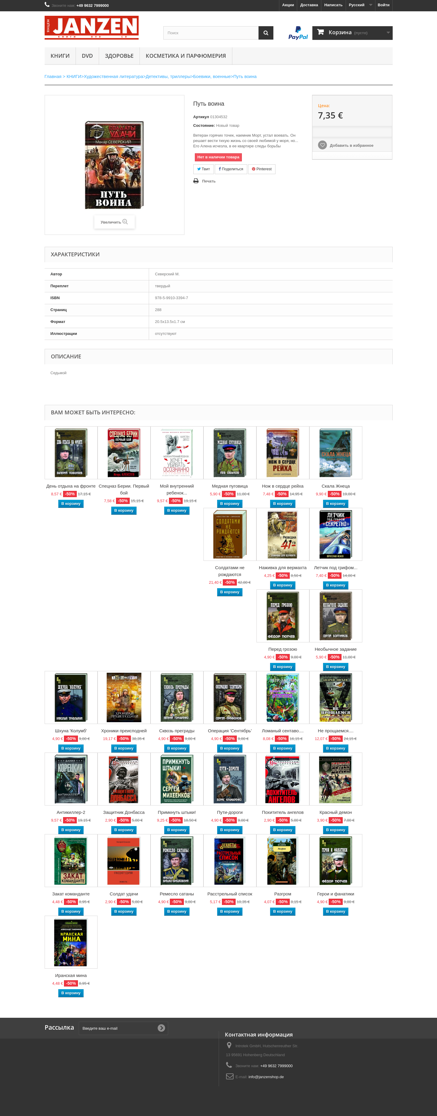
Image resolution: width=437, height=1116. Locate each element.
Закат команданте (71, 893)
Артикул (201, 117)
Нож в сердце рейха (283, 485)
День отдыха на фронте (71, 485)
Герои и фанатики (335, 893)
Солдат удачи (124, 893)
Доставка (309, 5)
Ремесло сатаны (177, 893)
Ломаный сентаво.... (282, 730)
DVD (87, 55)
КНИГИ (60, 55)
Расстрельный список (229, 893)
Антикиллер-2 (71, 812)
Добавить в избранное (351, 145)
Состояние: (204, 125)
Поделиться (231, 169)
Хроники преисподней (124, 730)
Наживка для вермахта (282, 567)
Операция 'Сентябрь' (230, 730)
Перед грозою (282, 649)
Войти (384, 5)
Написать (333, 5)
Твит (203, 169)
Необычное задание (336, 649)
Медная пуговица (230, 485)
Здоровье (119, 55)
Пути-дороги (229, 812)
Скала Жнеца (336, 485)
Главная (53, 76)
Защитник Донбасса (124, 812)
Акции (288, 5)
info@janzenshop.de (266, 1077)
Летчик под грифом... (335, 567)
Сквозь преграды (177, 730)
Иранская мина (71, 975)
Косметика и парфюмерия (186, 55)
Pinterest (262, 169)
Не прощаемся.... (336, 730)
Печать (209, 181)
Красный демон (335, 812)
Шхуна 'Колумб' (71, 730)
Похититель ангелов (282, 812)
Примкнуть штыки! (177, 812)
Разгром (282, 893)
